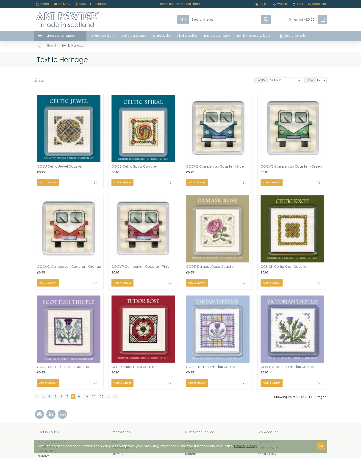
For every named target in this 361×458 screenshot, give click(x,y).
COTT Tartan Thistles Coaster (212, 367)
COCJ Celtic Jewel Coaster (60, 166)
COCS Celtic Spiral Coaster (134, 166)
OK (321, 446)
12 (101, 396)
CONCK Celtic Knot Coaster (284, 266)
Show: (311, 80)
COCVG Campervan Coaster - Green (291, 166)
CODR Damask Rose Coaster (210, 266)
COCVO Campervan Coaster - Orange (69, 266)
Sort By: (268, 80)
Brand (51, 45)
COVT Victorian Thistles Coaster (288, 367)
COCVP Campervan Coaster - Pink (140, 266)
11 (94, 396)
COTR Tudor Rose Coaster (134, 367)
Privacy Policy (245, 446)
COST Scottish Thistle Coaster (63, 367)
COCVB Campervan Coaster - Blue (215, 166)
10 (86, 396)
